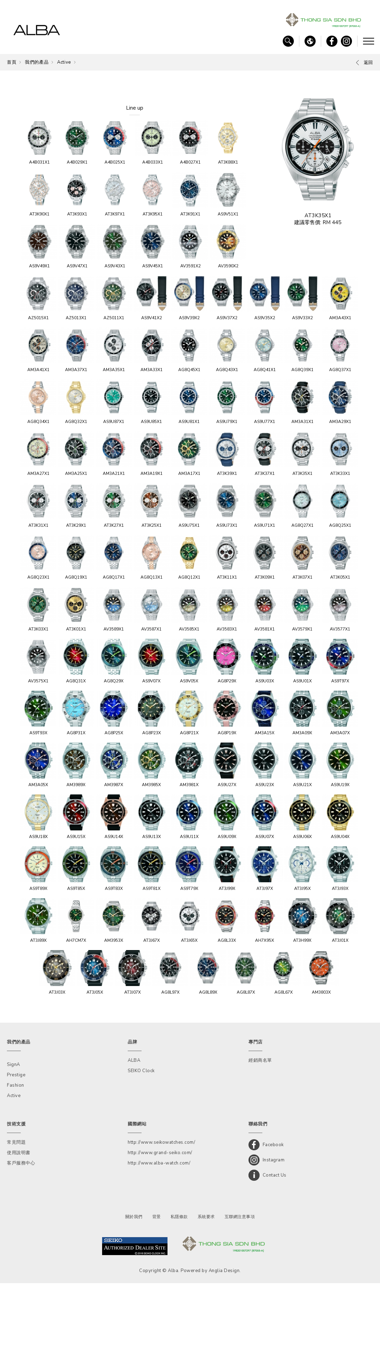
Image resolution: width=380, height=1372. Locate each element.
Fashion (15, 1174)
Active (64, 62)
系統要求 (206, 1305)
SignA (13, 1153)
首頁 (11, 62)
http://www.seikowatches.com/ (161, 1231)
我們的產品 (36, 62)
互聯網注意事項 (240, 1305)
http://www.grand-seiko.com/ (160, 1242)
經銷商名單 (260, 1149)
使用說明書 (18, 1242)
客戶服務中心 (21, 1252)
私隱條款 (179, 1305)
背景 (156, 1305)
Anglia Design (224, 1359)
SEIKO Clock (141, 1160)
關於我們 (134, 1305)
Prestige (16, 1164)
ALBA (134, 1149)
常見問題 (16, 1231)
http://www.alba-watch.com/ (159, 1252)
